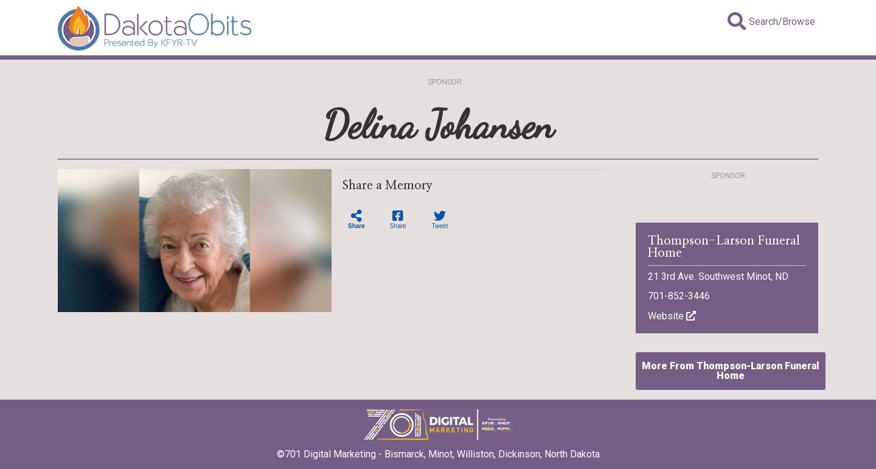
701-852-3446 (679, 296)
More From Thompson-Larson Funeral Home (730, 370)
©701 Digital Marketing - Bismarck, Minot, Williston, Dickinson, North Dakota (438, 450)
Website (672, 316)
